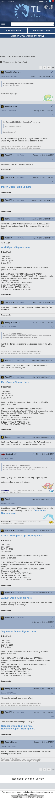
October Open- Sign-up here (17, 726)
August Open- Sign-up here (16, 598)
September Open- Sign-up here (18, 631)
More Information (35, 797)
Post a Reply (21, 62)
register (31, 779)
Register (11, 1)
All (49, 67)
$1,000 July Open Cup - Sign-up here (21, 536)
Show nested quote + (13, 126)
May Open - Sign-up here (15, 382)
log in (21, 779)
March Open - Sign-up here (16, 187)
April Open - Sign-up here (15, 247)
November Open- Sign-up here (18, 729)
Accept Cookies (19, 797)
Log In (3, 1)
